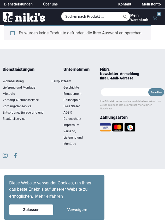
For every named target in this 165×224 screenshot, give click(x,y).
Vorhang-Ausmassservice (21, 100)
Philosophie (71, 100)
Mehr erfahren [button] (49, 196)
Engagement (72, 94)
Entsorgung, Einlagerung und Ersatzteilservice (23, 116)
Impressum (71, 125)
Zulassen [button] (31, 210)
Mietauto (9, 94)
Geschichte (71, 87)
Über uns (50, 4)
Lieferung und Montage (19, 87)
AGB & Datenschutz (72, 116)
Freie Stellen (71, 106)
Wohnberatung (13, 81)
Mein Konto (151, 4)
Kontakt (124, 4)
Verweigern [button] (77, 210)
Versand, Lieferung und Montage (73, 137)
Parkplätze (59, 81)
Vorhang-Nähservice (17, 106)
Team (67, 81)
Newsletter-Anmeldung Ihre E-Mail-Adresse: (119, 76)
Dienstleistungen (18, 4)
